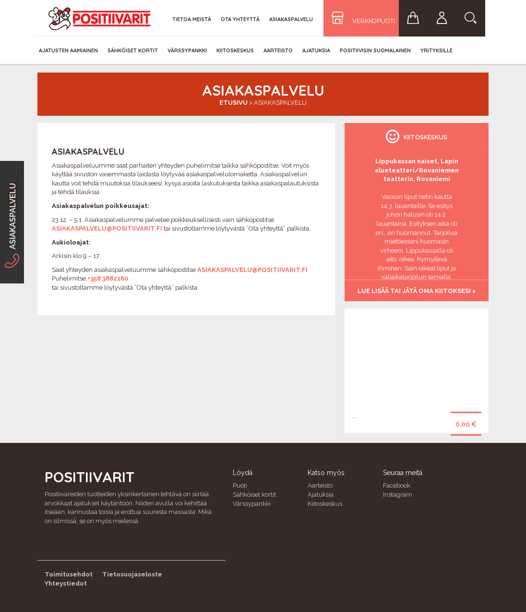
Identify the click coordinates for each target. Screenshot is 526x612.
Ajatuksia (316, 50)
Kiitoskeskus (235, 50)
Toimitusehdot (69, 574)
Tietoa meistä (191, 19)
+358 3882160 (107, 278)
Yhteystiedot (66, 583)
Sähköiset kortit (133, 50)
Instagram (397, 494)
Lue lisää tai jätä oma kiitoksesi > (417, 290)
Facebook (396, 485)
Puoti (240, 485)
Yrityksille (436, 50)
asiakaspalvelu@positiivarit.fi (107, 228)
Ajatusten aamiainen (68, 50)
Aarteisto (278, 50)
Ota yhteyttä (240, 19)
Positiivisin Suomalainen (375, 50)
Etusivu (233, 102)
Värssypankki (187, 50)
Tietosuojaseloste (132, 574)
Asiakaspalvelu (291, 19)
